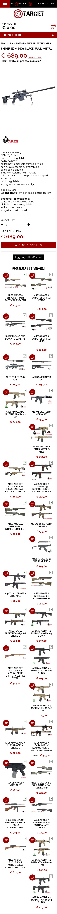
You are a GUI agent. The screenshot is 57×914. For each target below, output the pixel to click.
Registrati (48, 4)
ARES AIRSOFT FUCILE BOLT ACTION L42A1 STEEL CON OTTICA (15, 864)
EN (12, 4)
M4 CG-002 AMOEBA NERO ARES (15, 594)
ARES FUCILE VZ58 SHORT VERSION (41, 560)
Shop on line (7, 43)
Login (38, 4)
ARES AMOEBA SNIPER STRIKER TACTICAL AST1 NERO (41, 824)
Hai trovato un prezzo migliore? (21, 61)
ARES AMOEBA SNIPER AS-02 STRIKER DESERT (41, 596)
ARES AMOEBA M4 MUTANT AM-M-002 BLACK (41, 900)
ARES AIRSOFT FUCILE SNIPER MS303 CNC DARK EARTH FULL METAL (15, 488)
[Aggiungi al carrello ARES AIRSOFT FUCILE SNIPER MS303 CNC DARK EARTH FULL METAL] (6, 464)
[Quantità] (15, 224)
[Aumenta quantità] (29, 224)
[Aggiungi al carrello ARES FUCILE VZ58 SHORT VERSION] (32, 539)
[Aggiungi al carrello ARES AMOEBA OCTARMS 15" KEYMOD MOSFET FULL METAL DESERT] (32, 723)
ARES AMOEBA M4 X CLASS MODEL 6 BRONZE (15, 745)
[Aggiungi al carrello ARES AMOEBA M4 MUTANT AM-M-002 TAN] (32, 686)
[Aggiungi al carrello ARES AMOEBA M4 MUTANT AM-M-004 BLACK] (32, 611)
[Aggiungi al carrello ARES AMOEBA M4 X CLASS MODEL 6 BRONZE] (6, 723)
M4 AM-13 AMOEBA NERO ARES (41, 413)
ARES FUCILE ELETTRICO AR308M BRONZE (15, 633)
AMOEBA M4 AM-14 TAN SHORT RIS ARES (41, 449)
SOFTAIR (20, 43)
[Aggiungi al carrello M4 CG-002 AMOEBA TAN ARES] (32, 504)
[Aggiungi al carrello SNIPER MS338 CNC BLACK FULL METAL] (6, 316)
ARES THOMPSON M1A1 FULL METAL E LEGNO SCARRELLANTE (15, 824)
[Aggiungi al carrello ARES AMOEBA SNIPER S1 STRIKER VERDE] (32, 276)
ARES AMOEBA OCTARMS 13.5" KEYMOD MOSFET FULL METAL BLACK (41, 488)
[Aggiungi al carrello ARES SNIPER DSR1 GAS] (6, 357)
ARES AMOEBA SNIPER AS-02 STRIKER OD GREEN (15, 526)
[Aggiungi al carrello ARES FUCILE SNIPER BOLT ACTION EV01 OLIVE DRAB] (32, 763)
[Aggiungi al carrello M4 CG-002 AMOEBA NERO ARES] (6, 574)
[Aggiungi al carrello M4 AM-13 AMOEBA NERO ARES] (32, 392)
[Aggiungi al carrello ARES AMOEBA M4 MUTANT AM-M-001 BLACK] (32, 648)
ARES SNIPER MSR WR (41, 378)
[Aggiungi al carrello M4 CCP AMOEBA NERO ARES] (6, 763)
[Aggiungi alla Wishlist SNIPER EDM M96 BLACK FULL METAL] (28, 257)
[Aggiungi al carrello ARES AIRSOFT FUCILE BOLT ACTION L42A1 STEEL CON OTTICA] (6, 840)
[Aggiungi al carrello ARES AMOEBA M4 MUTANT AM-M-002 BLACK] (32, 877)
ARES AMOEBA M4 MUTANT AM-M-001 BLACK (41, 670)
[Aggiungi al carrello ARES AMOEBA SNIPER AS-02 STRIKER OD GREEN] (6, 504)
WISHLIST (23, 4)
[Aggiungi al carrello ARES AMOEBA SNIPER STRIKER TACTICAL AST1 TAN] (6, 276)
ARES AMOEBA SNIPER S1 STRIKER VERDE (41, 298)
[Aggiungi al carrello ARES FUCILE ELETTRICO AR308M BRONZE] (6, 611)
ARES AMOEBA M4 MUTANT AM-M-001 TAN (41, 862)
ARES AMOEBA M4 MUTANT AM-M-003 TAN (15, 414)
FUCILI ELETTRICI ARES (39, 43)
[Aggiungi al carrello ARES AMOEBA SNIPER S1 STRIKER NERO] (32, 316)
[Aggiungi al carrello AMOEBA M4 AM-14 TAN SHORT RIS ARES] (32, 427)
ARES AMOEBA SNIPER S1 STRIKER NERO (41, 339)
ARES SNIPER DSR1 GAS (15, 378)
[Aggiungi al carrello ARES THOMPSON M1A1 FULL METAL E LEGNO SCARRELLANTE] (6, 800)
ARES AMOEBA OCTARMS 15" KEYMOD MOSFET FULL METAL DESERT (41, 747)
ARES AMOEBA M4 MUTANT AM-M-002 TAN (41, 708)
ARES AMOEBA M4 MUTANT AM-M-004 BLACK (41, 633)
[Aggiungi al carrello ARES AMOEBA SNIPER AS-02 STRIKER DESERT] (32, 574)
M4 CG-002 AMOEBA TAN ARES (41, 525)
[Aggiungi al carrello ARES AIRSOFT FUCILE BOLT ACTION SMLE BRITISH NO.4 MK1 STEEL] (6, 648)
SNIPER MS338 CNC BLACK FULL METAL (15, 337)
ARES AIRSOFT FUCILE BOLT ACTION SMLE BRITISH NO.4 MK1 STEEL (15, 673)
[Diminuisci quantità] (2, 224)
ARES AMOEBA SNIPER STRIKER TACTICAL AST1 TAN (15, 298)
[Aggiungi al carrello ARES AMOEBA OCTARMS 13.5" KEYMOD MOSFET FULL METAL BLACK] (32, 464)
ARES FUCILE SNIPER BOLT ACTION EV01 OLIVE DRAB (41, 785)
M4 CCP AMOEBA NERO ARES (15, 784)
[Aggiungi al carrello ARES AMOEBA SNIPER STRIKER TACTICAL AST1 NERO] (32, 800)
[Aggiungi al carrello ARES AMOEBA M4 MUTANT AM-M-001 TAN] (32, 840)
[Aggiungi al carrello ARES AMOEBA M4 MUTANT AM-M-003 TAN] (6, 392)
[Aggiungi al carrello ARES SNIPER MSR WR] (32, 357)
